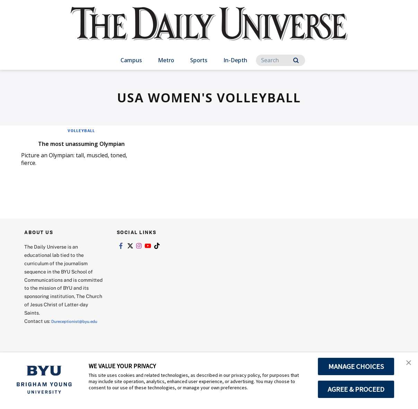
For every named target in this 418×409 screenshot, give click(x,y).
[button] (406, 365)
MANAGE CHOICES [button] (356, 366)
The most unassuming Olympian (67, 147)
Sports (198, 60)
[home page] (209, 31)
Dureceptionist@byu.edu (52, 340)
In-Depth (235, 60)
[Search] (280, 60)
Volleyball (81, 130)
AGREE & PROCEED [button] (356, 389)
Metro (166, 60)
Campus (131, 60)
